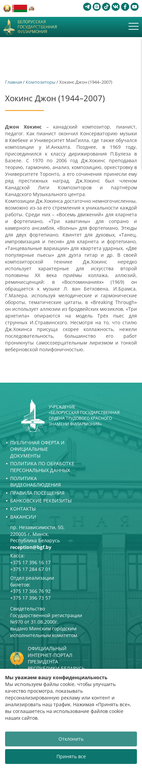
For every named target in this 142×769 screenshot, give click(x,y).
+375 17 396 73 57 (30, 598)
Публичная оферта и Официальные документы (37, 449)
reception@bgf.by (30, 547)
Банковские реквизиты (41, 500)
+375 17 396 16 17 (30, 562)
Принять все (71, 756)
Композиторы (40, 82)
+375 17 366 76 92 (30, 591)
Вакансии (23, 517)
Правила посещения (37, 493)
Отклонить (71, 739)
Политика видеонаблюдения (35, 481)
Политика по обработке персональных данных (42, 466)
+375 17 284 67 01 (30, 569)
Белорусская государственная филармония (37, 27)
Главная (13, 82)
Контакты (23, 508)
